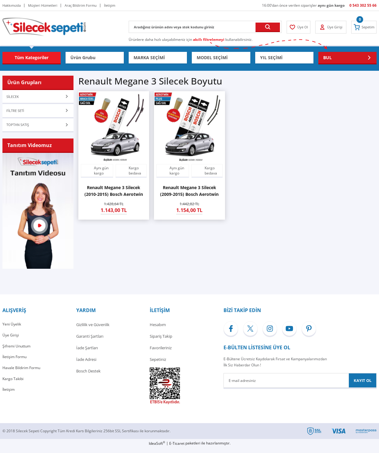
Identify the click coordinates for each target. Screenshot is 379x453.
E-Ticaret (176, 448)
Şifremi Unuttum (17, 353)
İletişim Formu (15, 364)
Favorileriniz (161, 353)
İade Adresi (86, 364)
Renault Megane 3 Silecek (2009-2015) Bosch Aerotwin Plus (189, 191)
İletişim (9, 399)
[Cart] (363, 27)
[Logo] (44, 26)
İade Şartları (87, 353)
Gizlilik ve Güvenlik (92, 330)
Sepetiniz (158, 364)
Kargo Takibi (13, 387)
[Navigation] (31, 57)
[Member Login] (300, 27)
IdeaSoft (157, 448)
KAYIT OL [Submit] (362, 385)
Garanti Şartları (89, 341)
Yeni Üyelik (12, 330)
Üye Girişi (10, 341)
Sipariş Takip (161, 341)
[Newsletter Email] (300, 385)
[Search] (205, 27)
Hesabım (158, 330)
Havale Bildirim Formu (22, 376)
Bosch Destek (88, 376)
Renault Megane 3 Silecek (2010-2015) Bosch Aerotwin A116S (113, 191)
